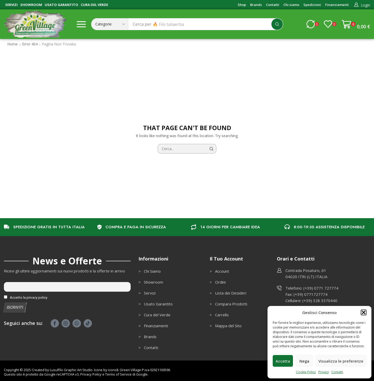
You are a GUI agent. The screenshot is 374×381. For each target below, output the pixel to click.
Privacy (323, 372)
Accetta (283, 361)
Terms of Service (118, 374)
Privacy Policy (91, 374)
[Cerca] (277, 24)
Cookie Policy (306, 372)
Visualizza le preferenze (340, 361)
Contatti (337, 372)
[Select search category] (109, 24)
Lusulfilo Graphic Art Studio (71, 369)
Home (12, 44)
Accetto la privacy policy (25, 297)
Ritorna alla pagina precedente (341, 44)
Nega (304, 361)
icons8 (113, 369)
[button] (363, 312)
